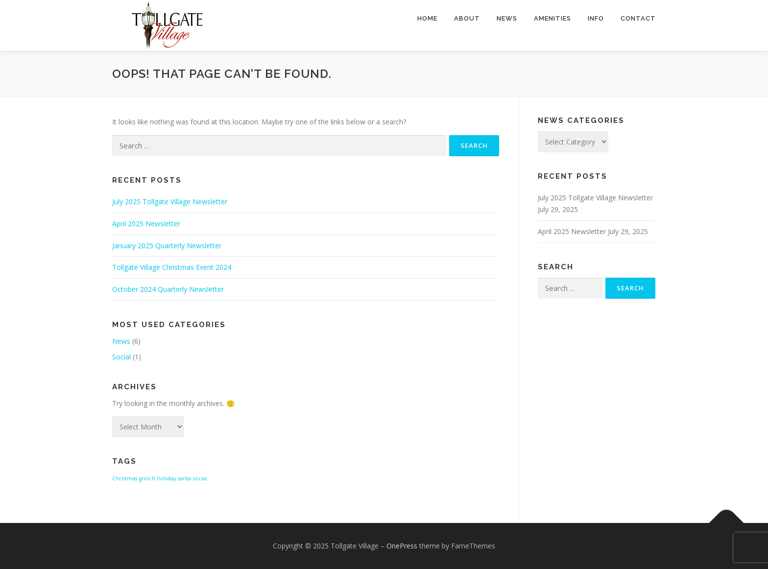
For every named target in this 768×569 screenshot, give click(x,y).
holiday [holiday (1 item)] (166, 478)
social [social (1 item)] (200, 478)
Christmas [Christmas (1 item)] (124, 478)
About (467, 18)
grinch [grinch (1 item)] (147, 478)
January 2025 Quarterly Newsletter (166, 245)
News (507, 18)
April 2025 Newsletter (146, 223)
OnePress (401, 545)
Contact (638, 18)
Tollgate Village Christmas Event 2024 (171, 267)
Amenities (552, 18)
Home (427, 18)
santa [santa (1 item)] (184, 478)
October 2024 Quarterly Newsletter (168, 289)
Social (121, 356)
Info (596, 18)
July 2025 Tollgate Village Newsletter (169, 201)
